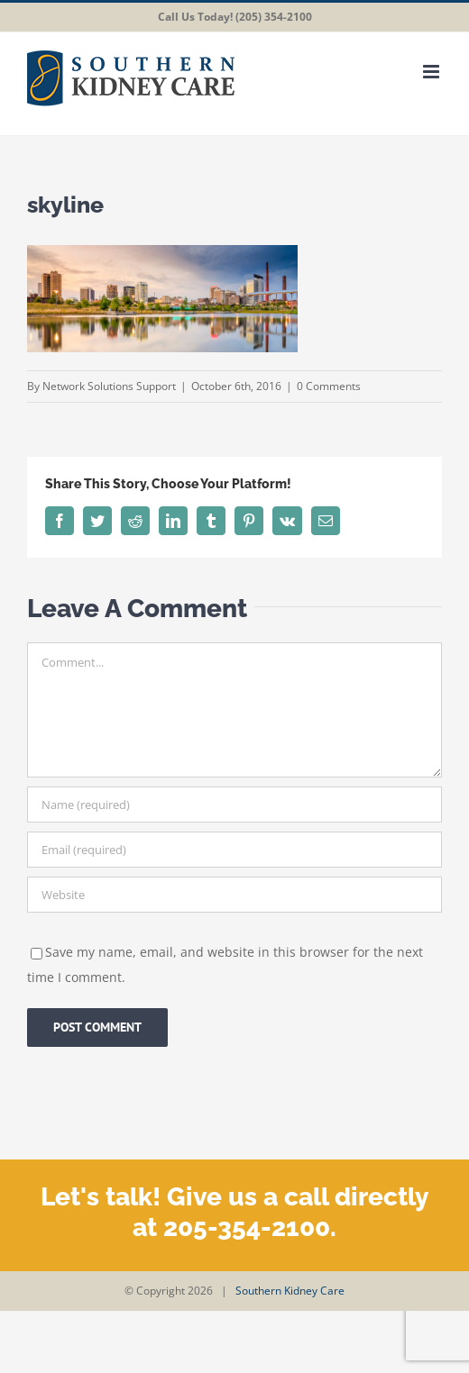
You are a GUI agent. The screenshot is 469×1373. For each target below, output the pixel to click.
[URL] (234, 895)
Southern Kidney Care (290, 1290)
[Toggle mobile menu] (432, 71)
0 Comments (329, 386)
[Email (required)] (234, 850)
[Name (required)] (234, 805)
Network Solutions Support (109, 386)
